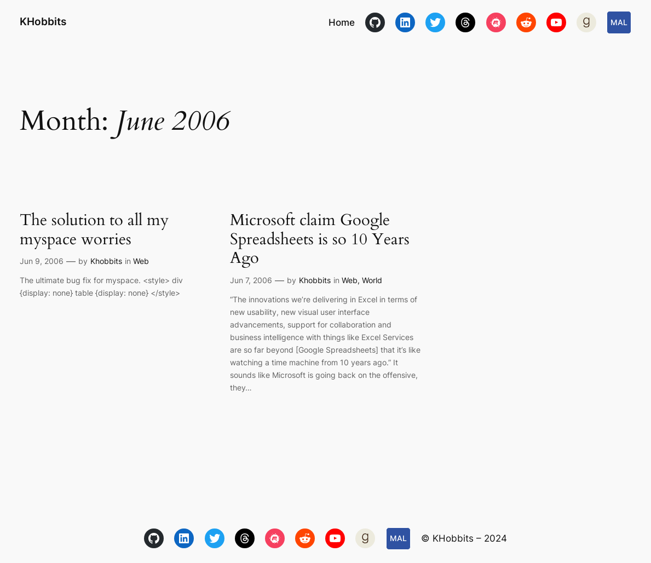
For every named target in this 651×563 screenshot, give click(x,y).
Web (141, 261)
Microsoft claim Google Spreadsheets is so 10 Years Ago (320, 239)
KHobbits (43, 21)
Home (342, 22)
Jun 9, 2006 (42, 261)
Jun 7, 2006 (251, 280)
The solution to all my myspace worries (94, 230)
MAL (618, 22)
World (372, 280)
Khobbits (106, 261)
